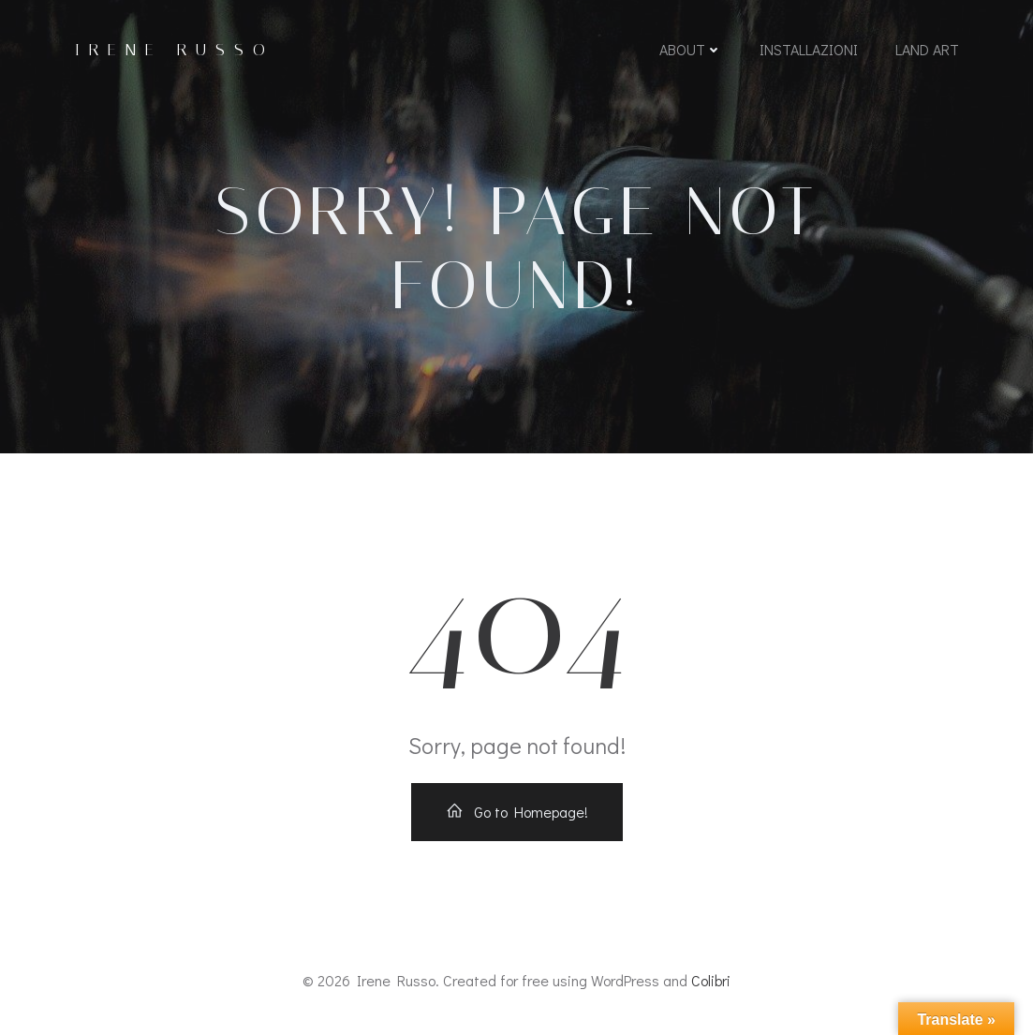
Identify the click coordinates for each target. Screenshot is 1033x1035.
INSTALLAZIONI (809, 49)
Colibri (710, 980)
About (690, 49)
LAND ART (927, 49)
